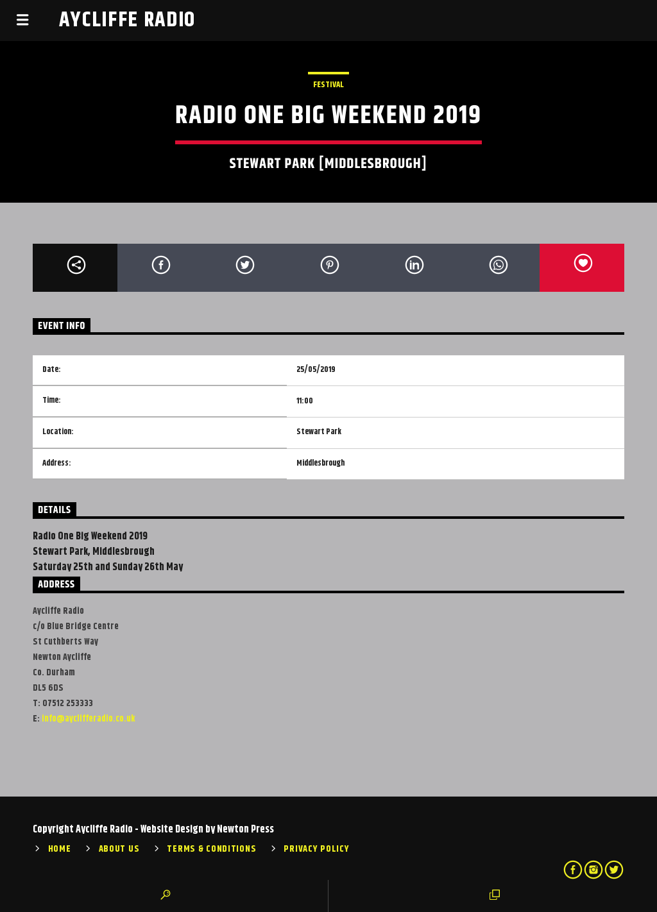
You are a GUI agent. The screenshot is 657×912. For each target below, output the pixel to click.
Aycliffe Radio (127, 20)
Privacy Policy (316, 849)
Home (59, 849)
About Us (119, 849)
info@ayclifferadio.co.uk (88, 719)
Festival (328, 84)
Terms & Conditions (211, 849)
